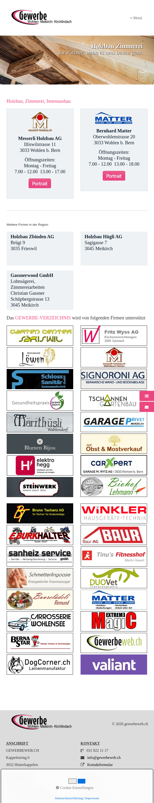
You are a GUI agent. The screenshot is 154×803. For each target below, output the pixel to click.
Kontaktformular (99, 765)
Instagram (91, 783)
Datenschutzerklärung (28, 790)
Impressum (20, 783)
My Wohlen (92, 793)
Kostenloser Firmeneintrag (32, 797)
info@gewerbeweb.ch (103, 758)
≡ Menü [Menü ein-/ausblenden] (136, 18)
